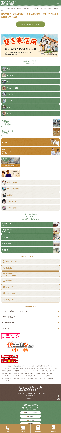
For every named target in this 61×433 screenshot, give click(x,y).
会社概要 (4, 373)
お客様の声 (55, 368)
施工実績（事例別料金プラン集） (45, 366)
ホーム (3, 9)
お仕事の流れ (5, 376)
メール (23, 428)
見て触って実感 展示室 (31, 368)
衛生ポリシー (38, 378)
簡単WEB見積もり (7, 378)
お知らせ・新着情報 (10, 9)
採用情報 (31, 423)
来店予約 (16, 378)
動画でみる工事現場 (7, 371)
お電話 (7, 428)
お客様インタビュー (45, 368)
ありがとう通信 (29, 373)
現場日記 (18, 371)
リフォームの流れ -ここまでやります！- (15, 311)
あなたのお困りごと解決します (16, 366)
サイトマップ (6, 328)
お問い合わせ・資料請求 (27, 378)
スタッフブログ (36, 371)
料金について (37, 376)
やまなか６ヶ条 (30, 366)
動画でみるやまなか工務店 (16, 373)
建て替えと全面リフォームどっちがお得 (12, 368)
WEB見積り (30, 416)
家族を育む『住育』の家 (48, 371)
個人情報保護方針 (8, 323)
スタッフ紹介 (26, 371)
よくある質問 (47, 376)
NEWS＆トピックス (8, 317)
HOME (4, 366)
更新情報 (49, 373)
